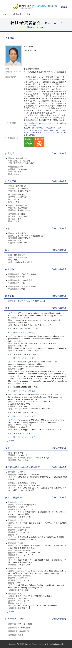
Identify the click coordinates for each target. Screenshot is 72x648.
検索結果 (17, 14)
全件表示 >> (12, 441)
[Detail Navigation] (64, 5)
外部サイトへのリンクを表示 (22, 333)
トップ (5, 14)
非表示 (62, 153)
